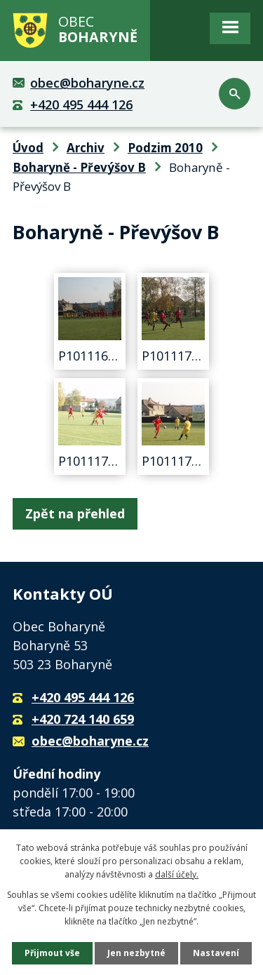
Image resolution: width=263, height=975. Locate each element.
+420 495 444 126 (81, 104)
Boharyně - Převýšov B (79, 167)
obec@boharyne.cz (87, 82)
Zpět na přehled (75, 513)
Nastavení (216, 953)
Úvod (28, 148)
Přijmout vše (52, 953)
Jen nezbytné (136, 953)
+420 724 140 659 (83, 719)
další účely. (176, 874)
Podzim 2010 (165, 148)
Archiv (85, 148)
